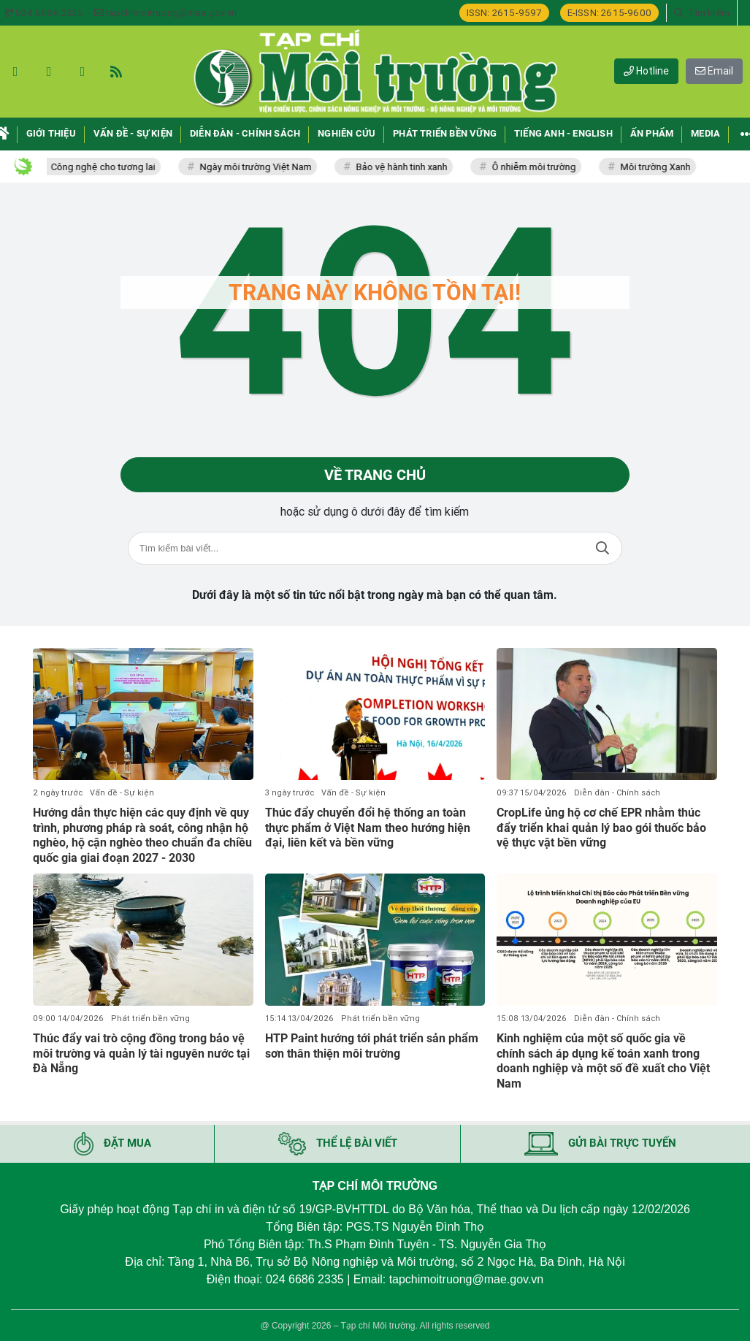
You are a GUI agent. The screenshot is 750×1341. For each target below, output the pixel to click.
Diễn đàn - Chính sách (617, 793)
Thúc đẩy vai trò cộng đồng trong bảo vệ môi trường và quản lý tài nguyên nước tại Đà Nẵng (141, 1053)
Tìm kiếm (602, 548)
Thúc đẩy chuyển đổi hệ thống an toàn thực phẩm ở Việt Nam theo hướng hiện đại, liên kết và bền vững (367, 828)
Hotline (646, 71)
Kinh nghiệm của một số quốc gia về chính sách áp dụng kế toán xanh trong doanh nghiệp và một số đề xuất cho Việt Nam (603, 1060)
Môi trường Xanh (665, 166)
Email (714, 71)
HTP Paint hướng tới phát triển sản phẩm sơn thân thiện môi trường (371, 1046)
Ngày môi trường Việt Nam (265, 166)
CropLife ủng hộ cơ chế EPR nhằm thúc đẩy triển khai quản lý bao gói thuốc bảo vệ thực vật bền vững (601, 828)
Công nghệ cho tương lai (112, 166)
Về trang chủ (375, 475)
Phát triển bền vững (150, 1018)
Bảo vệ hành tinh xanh (410, 166)
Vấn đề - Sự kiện (122, 793)
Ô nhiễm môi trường (543, 166)
